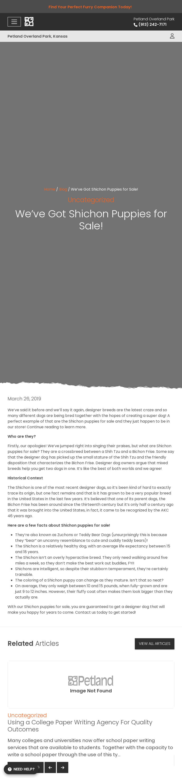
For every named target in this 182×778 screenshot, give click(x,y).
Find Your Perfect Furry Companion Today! (91, 7)
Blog (63, 189)
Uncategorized (91, 200)
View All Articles (154, 643)
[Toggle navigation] (14, 21)
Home (49, 189)
